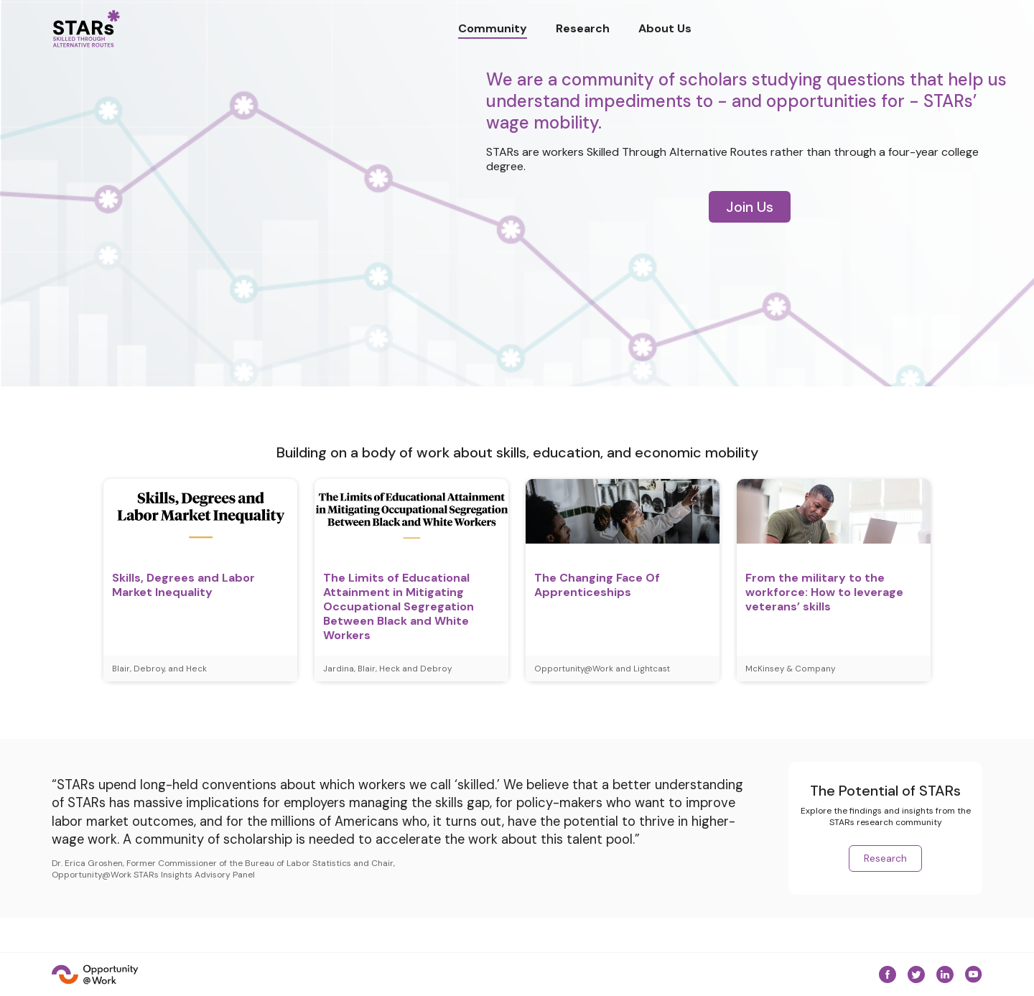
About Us (664, 28)
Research (583, 28)
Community (492, 28)
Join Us (749, 206)
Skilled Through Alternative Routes (677, 151)
